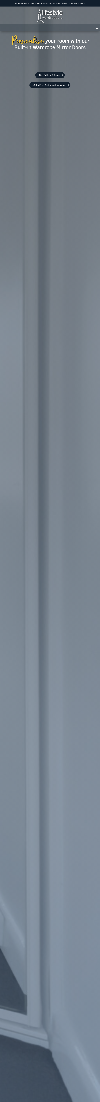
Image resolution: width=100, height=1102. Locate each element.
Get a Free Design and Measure (49, 85)
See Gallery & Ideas (49, 75)
